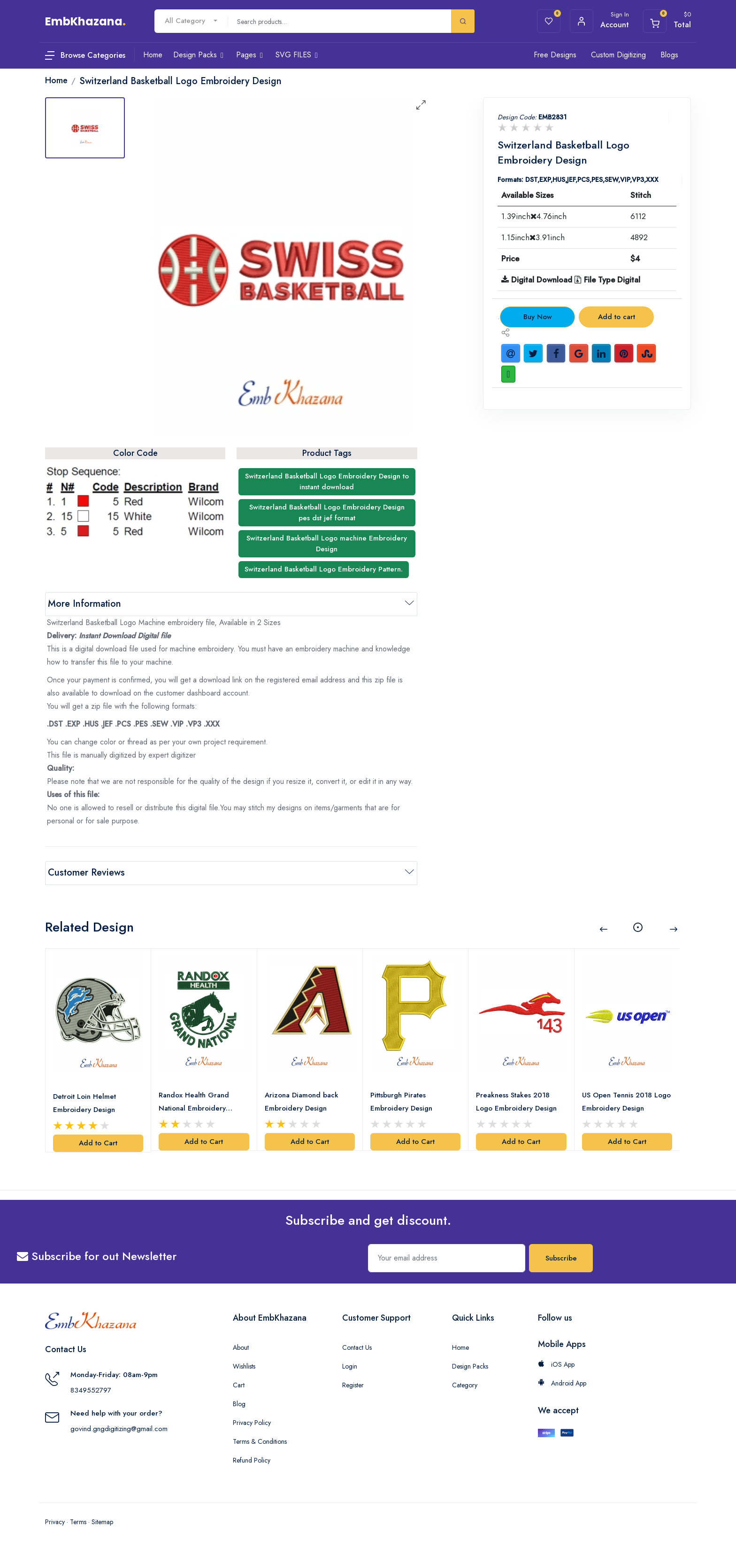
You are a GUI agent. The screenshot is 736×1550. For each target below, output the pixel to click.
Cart (239, 1385)
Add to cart (616, 317)
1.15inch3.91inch (533, 237)
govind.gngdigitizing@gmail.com (119, 1429)
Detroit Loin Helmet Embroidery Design (84, 1103)
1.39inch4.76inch (534, 216)
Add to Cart (98, 1143)
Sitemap (102, 1522)
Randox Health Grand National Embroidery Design (194, 1102)
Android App (562, 1383)
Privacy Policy (252, 1422)
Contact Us (357, 1347)
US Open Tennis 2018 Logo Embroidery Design (626, 1101)
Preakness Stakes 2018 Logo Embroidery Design (516, 1101)
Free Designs (555, 54)
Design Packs (470, 1366)
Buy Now (537, 317)
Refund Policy (251, 1460)
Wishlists (244, 1366)
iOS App (556, 1364)
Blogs (669, 54)
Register (353, 1385)
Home (460, 1347)
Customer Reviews (86, 872)
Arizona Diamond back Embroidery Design (301, 1101)
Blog (239, 1404)
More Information (84, 604)
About (241, 1347)
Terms (78, 1522)
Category (464, 1385)
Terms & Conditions (260, 1441)
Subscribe (561, 1258)
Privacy (55, 1522)
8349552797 (90, 1390)
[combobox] (191, 21)
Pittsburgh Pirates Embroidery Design (401, 1101)
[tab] (85, 127)
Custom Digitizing (618, 54)
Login (349, 1366)
